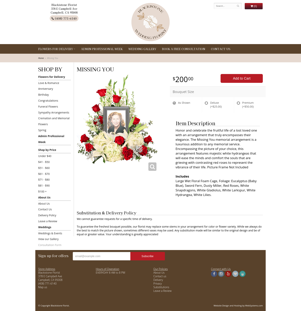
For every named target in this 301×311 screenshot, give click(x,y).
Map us (42, 287)
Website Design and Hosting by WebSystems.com (238, 305)
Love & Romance (48, 83)
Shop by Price (47, 150)
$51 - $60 (44, 168)
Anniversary (45, 89)
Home (41, 58)
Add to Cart (242, 78)
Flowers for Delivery (55, 49)
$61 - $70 (44, 174)
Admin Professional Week (102, 49)
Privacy (157, 283)
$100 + (42, 191)
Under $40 (44, 156)
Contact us (159, 276)
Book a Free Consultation (183, 49)
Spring (42, 130)
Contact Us (220, 49)
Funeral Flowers (48, 106)
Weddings (44, 227)
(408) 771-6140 (64, 18)
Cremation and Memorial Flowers (53, 121)
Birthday (43, 94)
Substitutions (161, 287)
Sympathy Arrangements (53, 112)
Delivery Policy (47, 215)
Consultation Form (49, 245)
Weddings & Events (50, 233)
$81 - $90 (44, 185)
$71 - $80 (44, 179)
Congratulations (48, 100)
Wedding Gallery (142, 49)
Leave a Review (47, 221)
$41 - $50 (44, 162)
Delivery (158, 280)
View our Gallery (48, 239)
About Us (44, 197)
